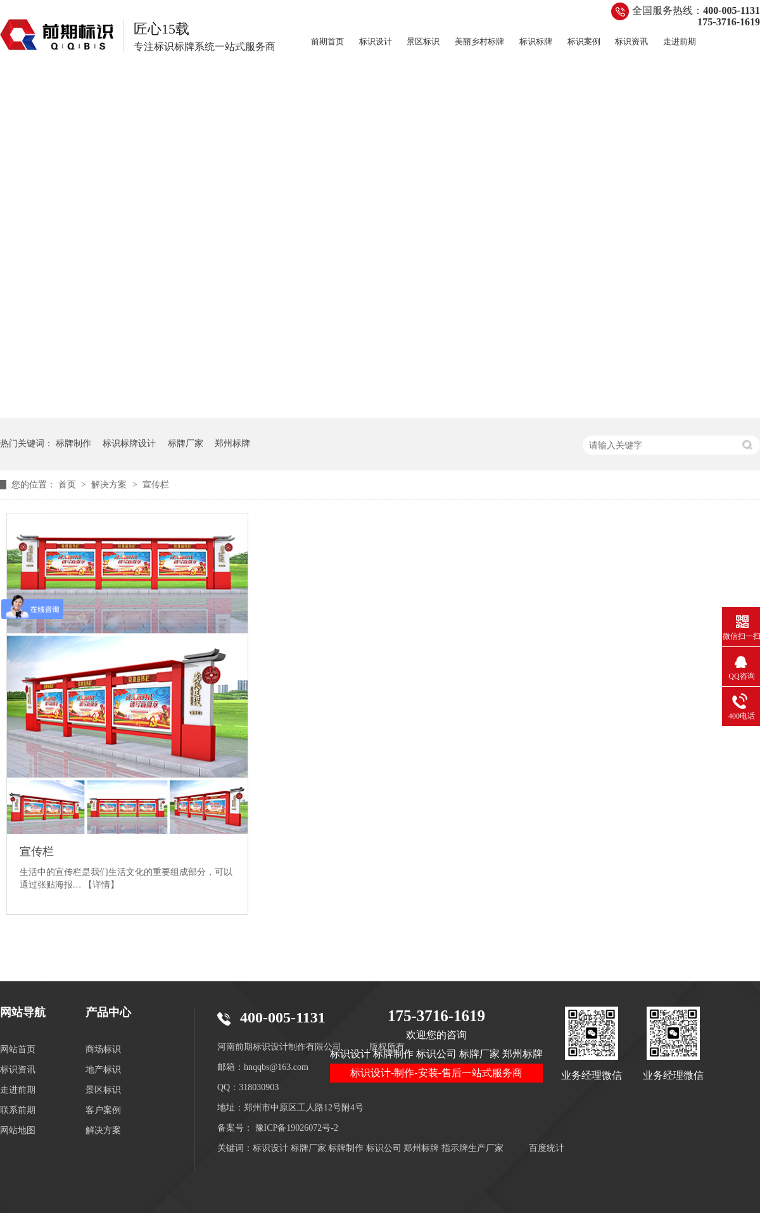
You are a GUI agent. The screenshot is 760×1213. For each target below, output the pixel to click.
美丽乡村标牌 (479, 41)
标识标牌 (535, 41)
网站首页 (17, 1049)
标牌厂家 (185, 443)
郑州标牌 (232, 443)
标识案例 (583, 41)
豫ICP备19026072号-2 (296, 1128)
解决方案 (110, 484)
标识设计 (375, 41)
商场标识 (103, 1049)
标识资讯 (631, 41)
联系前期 (17, 1110)
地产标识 (103, 1069)
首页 (68, 484)
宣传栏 (155, 484)
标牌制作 (73, 443)
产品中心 (108, 1012)
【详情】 (101, 884)
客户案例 (103, 1110)
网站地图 (17, 1130)
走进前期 (679, 41)
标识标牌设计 (129, 443)
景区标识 (423, 41)
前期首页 (327, 41)
